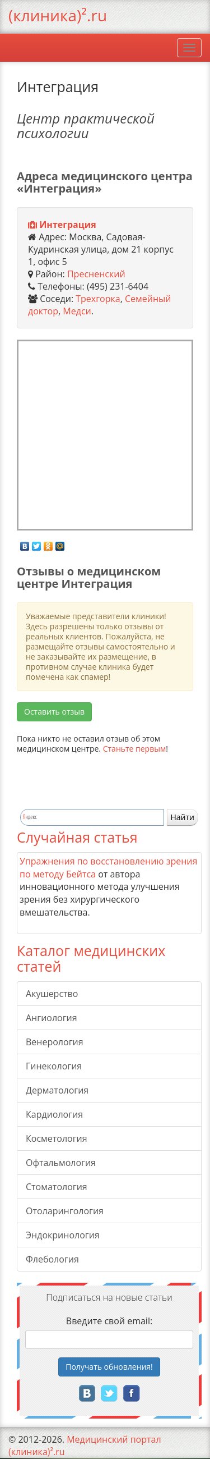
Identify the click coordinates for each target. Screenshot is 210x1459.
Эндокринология (63, 1235)
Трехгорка (98, 298)
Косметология (56, 1138)
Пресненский (96, 274)
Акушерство (52, 993)
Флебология (52, 1259)
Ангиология (51, 1018)
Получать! (109, 1366)
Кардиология (54, 1114)
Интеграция (67, 224)
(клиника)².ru (57, 15)
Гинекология (54, 1066)
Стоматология (56, 1187)
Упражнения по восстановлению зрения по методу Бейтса (108, 867)
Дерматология (57, 1090)
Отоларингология (65, 1211)
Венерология (54, 1042)
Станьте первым (134, 748)
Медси (77, 311)
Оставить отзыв (54, 711)
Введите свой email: (109, 1321)
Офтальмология (61, 1162)
